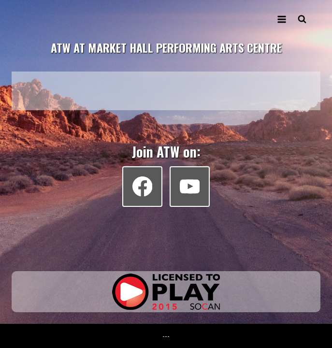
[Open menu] (281, 19)
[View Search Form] (302, 19)
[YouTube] (190, 186)
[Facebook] (142, 186)
